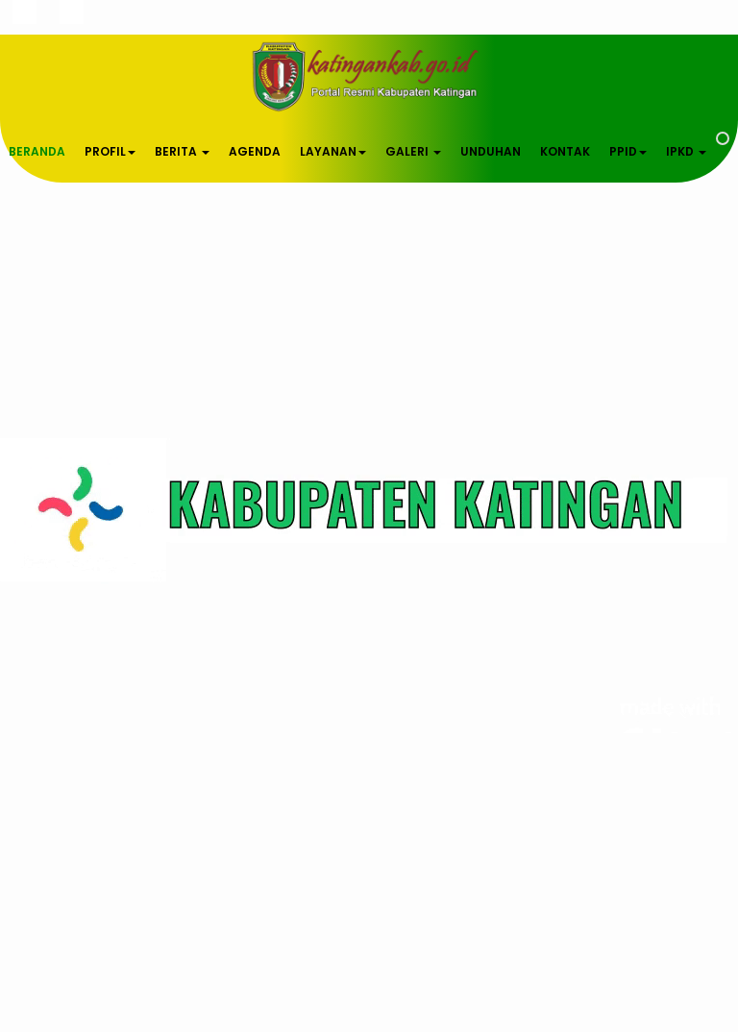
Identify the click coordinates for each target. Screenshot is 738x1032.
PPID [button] (628, 151)
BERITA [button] (182, 151)
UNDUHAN (490, 151)
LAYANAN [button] (333, 151)
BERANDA (37, 151)
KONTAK (565, 151)
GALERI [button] (413, 151)
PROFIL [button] (110, 151)
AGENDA (255, 151)
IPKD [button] (686, 151)
